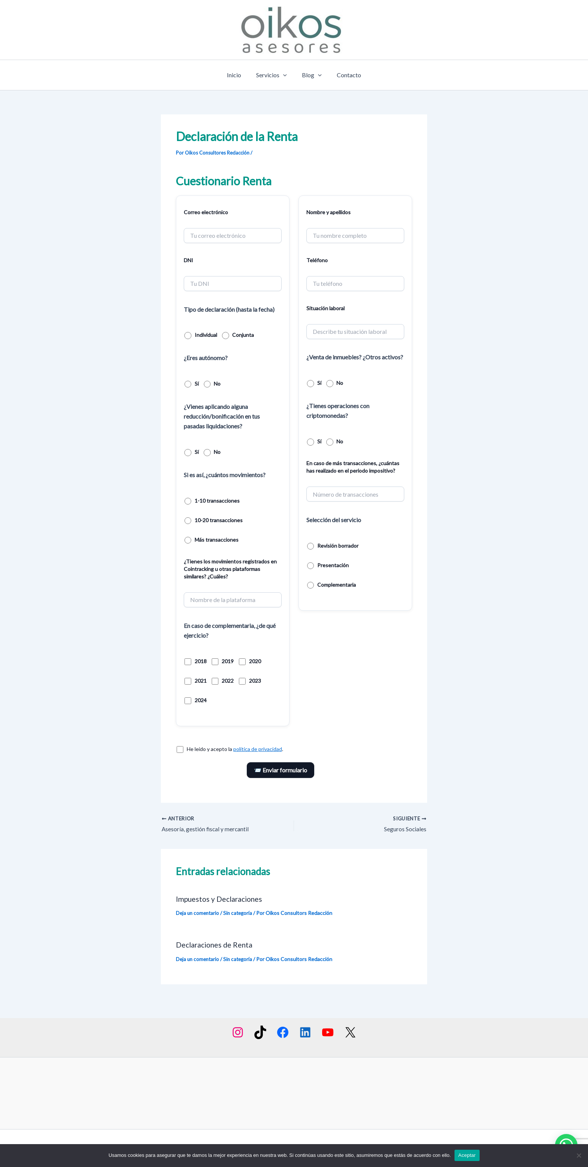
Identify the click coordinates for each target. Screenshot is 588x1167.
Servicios (273, 75)
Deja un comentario (198, 913)
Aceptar (467, 1155)
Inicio (238, 74)
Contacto (344, 74)
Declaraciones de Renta (216, 944)
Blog (310, 75)
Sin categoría (240, 913)
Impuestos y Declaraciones (221, 899)
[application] (284, 75)
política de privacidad (257, 749)
